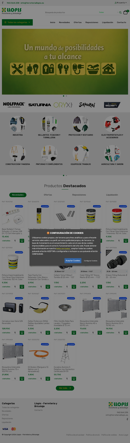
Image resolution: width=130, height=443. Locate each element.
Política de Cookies (63, 249)
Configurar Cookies (90, 261)
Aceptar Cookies (73, 260)
